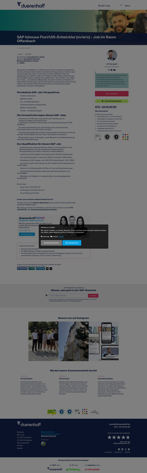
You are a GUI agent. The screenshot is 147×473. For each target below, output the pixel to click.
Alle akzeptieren (71, 243)
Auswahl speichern (51, 243)
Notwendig (45, 236)
